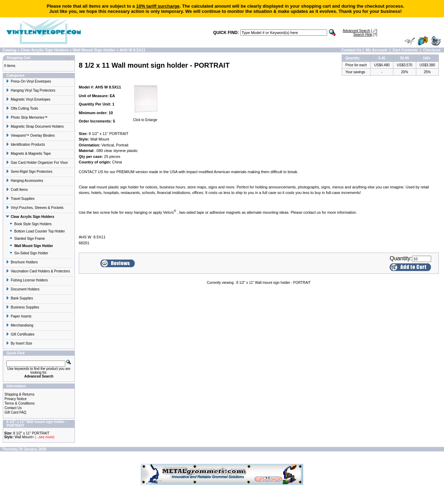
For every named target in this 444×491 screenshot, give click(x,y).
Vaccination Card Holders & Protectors (38, 271)
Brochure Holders (22, 262)
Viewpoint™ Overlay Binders (30, 135)
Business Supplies (22, 307)
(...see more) (44, 437)
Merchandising (19, 325)
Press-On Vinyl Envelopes (28, 81)
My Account (376, 50)
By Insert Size (19, 343)
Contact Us (351, 50)
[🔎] (360, 31)
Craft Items (17, 190)
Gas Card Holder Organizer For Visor (37, 162)
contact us (312, 212)
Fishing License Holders (27, 280)
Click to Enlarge (145, 118)
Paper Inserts (18, 316)
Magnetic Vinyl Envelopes (28, 99)
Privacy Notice (16, 399)
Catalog (9, 50)
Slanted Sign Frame (27, 238)
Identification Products (25, 144)
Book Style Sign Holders (30, 224)
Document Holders (23, 289)
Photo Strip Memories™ (27, 117)
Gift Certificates (20, 334)
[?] (365, 34)
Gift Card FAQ (15, 412)
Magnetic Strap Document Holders (35, 126)
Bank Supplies (19, 298)
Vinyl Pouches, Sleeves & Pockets (34, 208)
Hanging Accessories (24, 181)
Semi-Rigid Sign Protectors (29, 171)
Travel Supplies (20, 199)
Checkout (432, 50)
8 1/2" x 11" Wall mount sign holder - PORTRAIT (273, 283)
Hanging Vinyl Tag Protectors (31, 90)
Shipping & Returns (19, 394)
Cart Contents (405, 50)
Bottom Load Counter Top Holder (37, 231)
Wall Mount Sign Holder (94, 50)
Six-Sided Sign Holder (28, 253)
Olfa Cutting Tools (22, 108)
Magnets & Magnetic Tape (28, 153)
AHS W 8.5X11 (133, 50)
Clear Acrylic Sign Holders (45, 50)
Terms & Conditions (20, 403)
